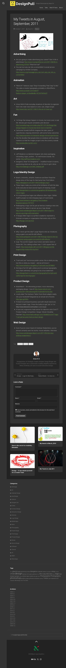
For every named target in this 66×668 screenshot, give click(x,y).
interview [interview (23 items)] (49, 574)
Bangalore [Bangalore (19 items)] (34, 571)
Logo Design (15, 518)
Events (13, 505)
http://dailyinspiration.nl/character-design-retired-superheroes (37, 135)
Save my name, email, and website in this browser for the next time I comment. (35, 411)
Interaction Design (16, 512)
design (25, 344)
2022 (11, 599)
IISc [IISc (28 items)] (40, 574)
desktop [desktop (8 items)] (24, 574)
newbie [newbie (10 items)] (31, 576)
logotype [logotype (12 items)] (16, 576)
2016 (11, 610)
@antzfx (20, 344)
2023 (11, 597)
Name (17, 398)
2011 (11, 620)
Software (14, 546)
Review (13, 540)
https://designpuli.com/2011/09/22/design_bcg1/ (33, 183)
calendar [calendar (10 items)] (40, 571)
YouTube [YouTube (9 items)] (25, 580)
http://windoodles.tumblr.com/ (26, 143)
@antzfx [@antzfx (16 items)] (15, 571)
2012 (11, 618)
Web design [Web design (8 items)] (17, 580)
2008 (11, 625)
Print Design (15, 534)
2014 (11, 614)
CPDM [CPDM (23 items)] (12, 574)
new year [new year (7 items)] (35, 576)
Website (17, 404)
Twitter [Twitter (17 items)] (45, 578)
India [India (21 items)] (44, 574)
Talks (46, 7)
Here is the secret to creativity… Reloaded (22, 446)
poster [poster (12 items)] (23, 578)
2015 (11, 612)
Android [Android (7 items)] (28, 571)
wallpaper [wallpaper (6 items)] (12, 580)
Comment (18, 387)
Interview (14, 515)
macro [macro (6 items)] (21, 576)
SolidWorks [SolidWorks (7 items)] (36, 578)
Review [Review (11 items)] (32, 578)
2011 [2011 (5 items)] (11, 571)
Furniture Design (16, 508)
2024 (11, 595)
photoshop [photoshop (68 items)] (15, 578)
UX (12, 552)
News (37, 29)
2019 (11, 605)
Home (41, 7)
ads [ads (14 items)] (19, 571)
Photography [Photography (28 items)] (56, 576)
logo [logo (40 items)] (57, 574)
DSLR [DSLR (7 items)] (28, 574)
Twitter (31, 344)
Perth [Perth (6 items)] (39, 576)
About (61, 7)
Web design (15, 559)
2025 (11, 593)
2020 (11, 603)
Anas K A (30, 29)
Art (12, 490)
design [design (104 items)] (18, 573)
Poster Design (15, 530)
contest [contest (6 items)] (57, 571)
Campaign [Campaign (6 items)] (48, 571)
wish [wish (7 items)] (22, 580)
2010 (11, 622)
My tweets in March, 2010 (48, 443)
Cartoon (14, 499)
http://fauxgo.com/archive (25, 221)
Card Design (15, 496)
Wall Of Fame (53, 7)
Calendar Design (16, 493)
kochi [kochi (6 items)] (54, 574)
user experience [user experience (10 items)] (52, 578)
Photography (15, 527)
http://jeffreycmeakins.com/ (31, 159)
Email (39, 398)
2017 (11, 608)
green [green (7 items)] (30, 574)
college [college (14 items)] (53, 571)
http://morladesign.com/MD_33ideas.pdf (30, 167)
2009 (11, 623)
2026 (11, 592)
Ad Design (14, 487)
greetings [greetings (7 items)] (34, 574)
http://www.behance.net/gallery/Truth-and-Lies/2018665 (36, 265)
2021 (11, 601)
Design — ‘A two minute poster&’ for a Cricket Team (22, 471)
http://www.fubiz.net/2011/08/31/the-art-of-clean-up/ (35, 109)
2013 (11, 616)
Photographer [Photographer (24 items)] (45, 576)
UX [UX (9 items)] (57, 578)
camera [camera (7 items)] (44, 571)
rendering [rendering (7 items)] (27, 578)
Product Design (16, 537)
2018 (11, 607)
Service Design (15, 543)
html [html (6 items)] (38, 574)
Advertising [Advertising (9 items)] (23, 571)
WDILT (13, 555)
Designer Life (15, 502)
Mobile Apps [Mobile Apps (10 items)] (26, 576)
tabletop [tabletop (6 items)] (41, 578)
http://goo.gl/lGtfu (22, 299)
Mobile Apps (15, 521)
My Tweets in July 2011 (47, 469)
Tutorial (14, 549)
